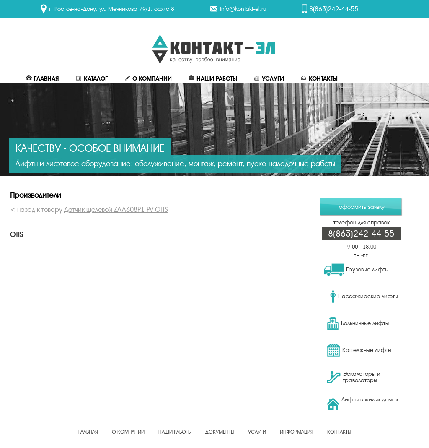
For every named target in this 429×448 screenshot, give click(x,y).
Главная (42, 78)
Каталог (92, 78)
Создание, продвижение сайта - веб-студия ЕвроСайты (214, 437)
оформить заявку (362, 207)
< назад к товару (89, 210)
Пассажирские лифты (364, 296)
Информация (296, 432)
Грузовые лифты (356, 269)
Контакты (319, 78)
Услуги (269, 78)
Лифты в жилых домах (362, 403)
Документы (219, 432)
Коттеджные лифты (359, 350)
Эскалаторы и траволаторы (353, 377)
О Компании (148, 78)
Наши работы (213, 78)
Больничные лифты (358, 323)
